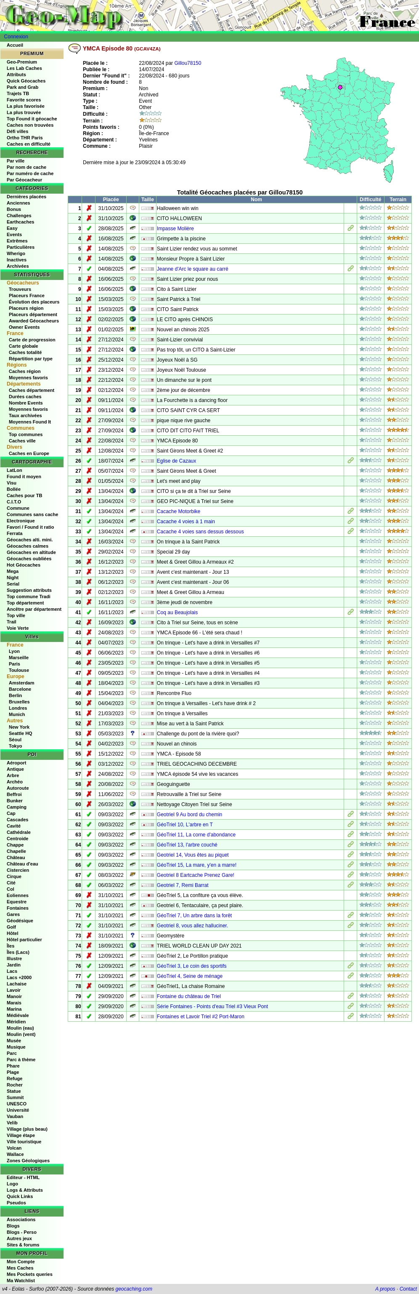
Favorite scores (24, 99)
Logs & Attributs (25, 1190)
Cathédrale (19, 832)
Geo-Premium (22, 61)
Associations (21, 1219)
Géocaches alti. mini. (30, 539)
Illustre (14, 958)
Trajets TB (18, 93)
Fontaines (18, 908)
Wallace (15, 1154)
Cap (11, 813)
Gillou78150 (187, 63)
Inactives (17, 259)
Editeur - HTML (23, 1177)
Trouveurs (20, 289)
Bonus (14, 209)
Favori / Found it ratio (30, 527)
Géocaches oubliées (29, 558)
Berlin (15, 695)
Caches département (31, 390)
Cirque (14, 876)
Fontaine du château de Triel (189, 996)
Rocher (15, 1084)
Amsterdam (21, 682)
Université (18, 1110)
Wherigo (16, 253)
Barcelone (20, 689)
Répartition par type (31, 358)
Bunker (15, 800)
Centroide (17, 838)
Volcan (14, 1147)
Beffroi (14, 794)
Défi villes (17, 131)
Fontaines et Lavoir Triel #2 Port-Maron (200, 1017)
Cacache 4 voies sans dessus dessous (200, 532)
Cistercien (18, 870)
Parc (12, 1053)
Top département (25, 602)
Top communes (25, 434)
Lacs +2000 (19, 977)
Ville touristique (24, 1141)
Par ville (15, 160)
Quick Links (20, 1196)
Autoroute (18, 788)
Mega (13, 571)
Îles (10, 945)
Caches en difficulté (28, 143)
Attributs (16, 74)
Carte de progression (32, 339)
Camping (17, 806)
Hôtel (13, 933)
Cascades (17, 819)
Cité (11, 882)
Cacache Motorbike (178, 511)
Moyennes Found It (30, 421)
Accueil (15, 45)
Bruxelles (19, 701)
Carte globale (23, 346)
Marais (14, 1002)
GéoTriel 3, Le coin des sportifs (192, 966)
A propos (385, 1289)
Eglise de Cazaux (176, 461)
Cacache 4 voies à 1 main (186, 522)
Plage (13, 1072)
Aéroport (16, 762)
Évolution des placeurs (34, 301)
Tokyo (15, 745)
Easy (12, 228)
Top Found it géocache (32, 118)
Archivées (18, 266)
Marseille (19, 657)
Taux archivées (25, 415)
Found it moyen (24, 476)
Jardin (14, 964)
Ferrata (14, 533)
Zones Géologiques (28, 1160)
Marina (14, 1009)
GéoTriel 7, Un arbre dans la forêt (194, 916)
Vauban (15, 1116)
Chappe (15, 844)
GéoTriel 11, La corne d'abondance (196, 835)
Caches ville (22, 440)
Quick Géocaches (26, 80)
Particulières (20, 247)
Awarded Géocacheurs (34, 320)
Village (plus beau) (27, 1129)
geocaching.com (133, 1289)
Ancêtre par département (34, 609)
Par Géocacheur (24, 179)
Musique (16, 1046)
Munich (17, 714)
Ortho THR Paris (25, 137)
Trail (11, 621)
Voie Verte (18, 628)
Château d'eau (22, 863)
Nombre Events (26, 402)
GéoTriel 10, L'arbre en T (185, 825)
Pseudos (16, 1202)
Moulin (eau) (20, 1027)
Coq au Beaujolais (177, 612)
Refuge (14, 1078)
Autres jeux (19, 1238)
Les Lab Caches (24, 68)
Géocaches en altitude (31, 552)
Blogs (13, 1225)
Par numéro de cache (30, 173)
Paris (14, 663)
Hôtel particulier (24, 939)
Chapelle (16, 851)
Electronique (21, 520)
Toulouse (19, 670)
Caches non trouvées (30, 125)
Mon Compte (21, 1261)
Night (13, 577)
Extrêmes (17, 240)
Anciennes (18, 202)
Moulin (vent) (21, 1034)
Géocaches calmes (27, 545)
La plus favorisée (26, 106)
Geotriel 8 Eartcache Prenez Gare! (195, 875)
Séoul (15, 739)
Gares (13, 914)
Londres (18, 708)
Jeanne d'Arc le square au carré (192, 269)
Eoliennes (18, 895)
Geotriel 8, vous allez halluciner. (192, 926)
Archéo (15, 781)
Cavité (14, 825)
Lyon (14, 651)
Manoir (14, 996)
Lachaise (17, 983)
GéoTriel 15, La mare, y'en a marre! (196, 865)
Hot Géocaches (23, 564)
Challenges (19, 215)
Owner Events (24, 327)
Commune (18, 508)
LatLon (14, 470)
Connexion (16, 37)
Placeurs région (26, 308)
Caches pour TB (24, 495)
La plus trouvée (24, 112)
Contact (408, 1289)
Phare (13, 1065)
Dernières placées (26, 196)
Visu (11, 482)
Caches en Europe (29, 453)
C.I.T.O (14, 501)
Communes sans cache (32, 514)
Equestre (17, 901)
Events (14, 234)
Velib (12, 1122)
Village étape (21, 1135)
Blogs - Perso (22, 1232)
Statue (14, 1091)
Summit (15, 1097)
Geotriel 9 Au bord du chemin (189, 814)
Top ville (16, 615)
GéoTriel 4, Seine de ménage (190, 976)
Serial (13, 583)
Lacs (12, 971)
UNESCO (17, 1103)
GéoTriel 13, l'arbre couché (187, 845)
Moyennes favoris (28, 377)
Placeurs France (27, 295)
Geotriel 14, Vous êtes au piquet (193, 855)
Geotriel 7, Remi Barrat (183, 885)
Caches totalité (25, 352)
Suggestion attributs (29, 590)
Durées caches (25, 396)
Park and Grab (22, 87)
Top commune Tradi (28, 596)
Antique (15, 769)
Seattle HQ (20, 733)
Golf (11, 926)
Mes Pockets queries (30, 1274)
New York (19, 727)
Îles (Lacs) (18, 952)
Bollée (14, 489)
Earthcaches (20, 221)
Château (16, 857)
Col (10, 889)
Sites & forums (23, 1244)
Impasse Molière (175, 229)
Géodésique (20, 920)
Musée (14, 1040)
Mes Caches (20, 1267)
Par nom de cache (26, 167)
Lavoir (14, 990)
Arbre (13, 775)
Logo (12, 1183)
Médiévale (18, 1015)
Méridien (16, 1021)
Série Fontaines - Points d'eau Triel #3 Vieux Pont (212, 1006)
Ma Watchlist (21, 1280)
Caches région (25, 371)
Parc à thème (21, 1059)
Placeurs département (33, 314)
